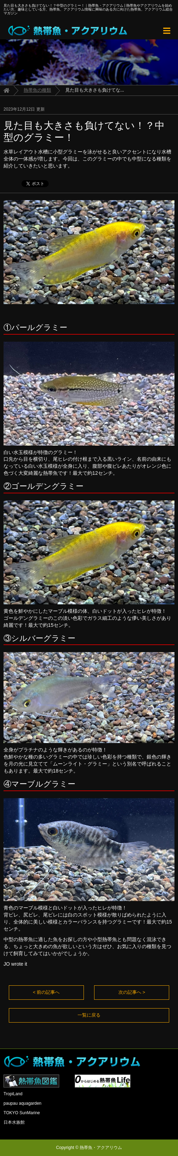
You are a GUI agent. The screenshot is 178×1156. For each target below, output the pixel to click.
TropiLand (13, 1093)
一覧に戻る (89, 1015)
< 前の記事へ (46, 992)
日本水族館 (14, 1122)
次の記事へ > (131, 992)
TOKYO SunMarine (22, 1112)
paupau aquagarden (22, 1103)
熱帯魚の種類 (37, 90)
